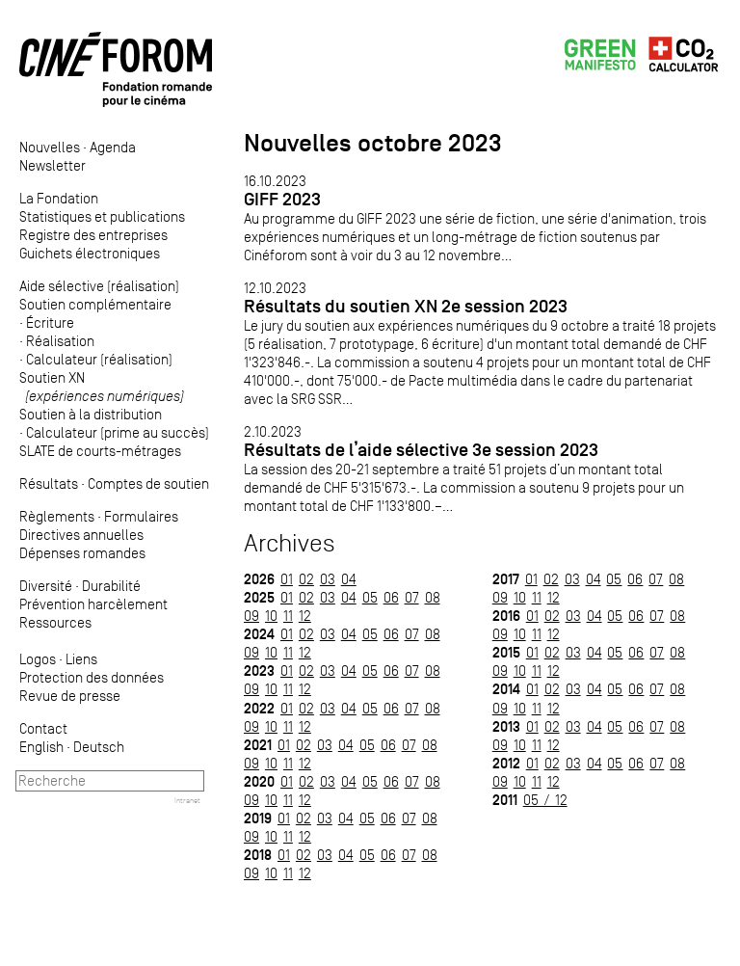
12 (305, 615)
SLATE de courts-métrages (100, 451)
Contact (43, 728)
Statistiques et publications (102, 216)
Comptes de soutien (148, 483)
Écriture (50, 322)
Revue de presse (69, 695)
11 (288, 615)
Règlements (56, 516)
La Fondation (58, 198)
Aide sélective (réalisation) (99, 286)
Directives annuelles (81, 534)
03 (327, 579)
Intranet (187, 800)
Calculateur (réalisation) (99, 359)
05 (370, 597)
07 (412, 597)
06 (391, 597)
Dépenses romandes (82, 553)
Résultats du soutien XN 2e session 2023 (406, 306)
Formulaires (141, 516)
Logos (37, 659)
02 (306, 579)
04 (349, 579)
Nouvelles (49, 147)
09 (251, 615)
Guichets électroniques (89, 253)
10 (271, 615)
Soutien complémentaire (95, 304)
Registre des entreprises (93, 235)
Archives (289, 543)
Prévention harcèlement (93, 604)
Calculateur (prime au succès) (117, 432)
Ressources (55, 622)
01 (286, 579)
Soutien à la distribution (90, 414)
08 (432, 597)
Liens (81, 659)
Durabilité (111, 585)
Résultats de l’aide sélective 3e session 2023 (421, 450)
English (41, 746)
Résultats (48, 483)
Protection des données (91, 677)
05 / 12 (545, 800)
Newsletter (52, 165)
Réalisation (60, 341)
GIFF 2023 (282, 199)
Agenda (113, 147)
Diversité (45, 585)
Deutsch (98, 746)
